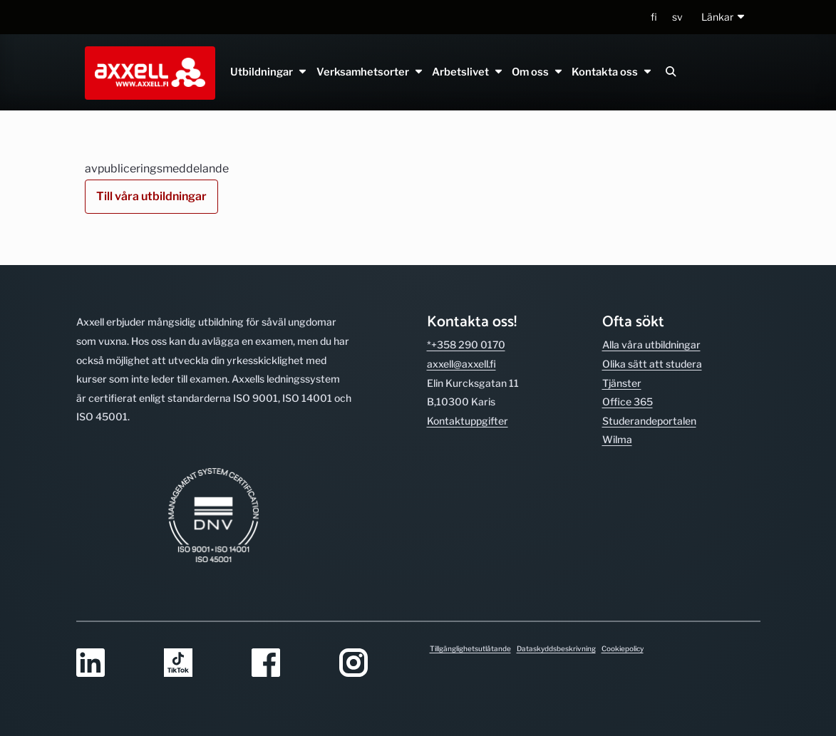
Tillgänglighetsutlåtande (470, 648)
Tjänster (621, 383)
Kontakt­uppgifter (467, 421)
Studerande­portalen (649, 421)
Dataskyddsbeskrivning (556, 648)
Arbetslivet (467, 72)
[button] (724, 17)
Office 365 (627, 401)
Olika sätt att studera (652, 364)
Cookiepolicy (623, 648)
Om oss (538, 72)
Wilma (617, 439)
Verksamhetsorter (369, 72)
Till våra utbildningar (151, 196)
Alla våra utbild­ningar (651, 344)
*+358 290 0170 (466, 344)
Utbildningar (269, 72)
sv (677, 17)
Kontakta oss (612, 72)
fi (654, 17)
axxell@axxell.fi (461, 364)
